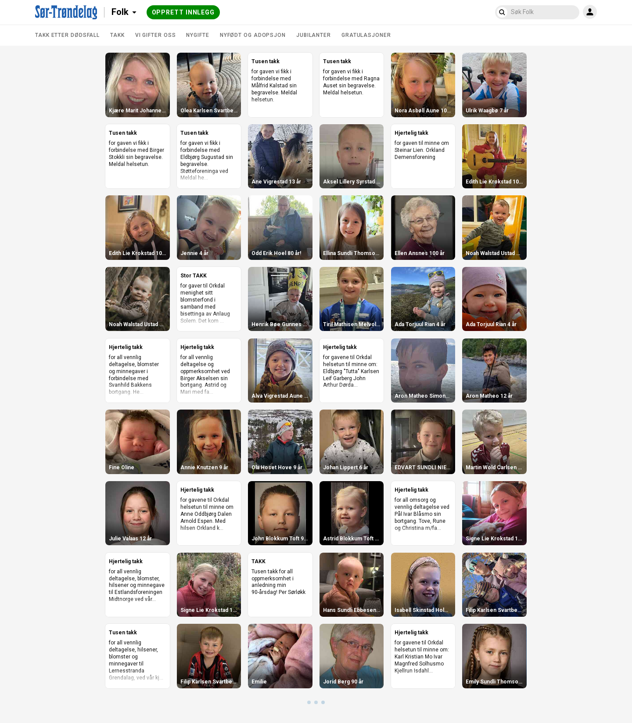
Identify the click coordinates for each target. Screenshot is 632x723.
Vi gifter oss (155, 35)
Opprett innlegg (183, 12)
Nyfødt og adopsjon (253, 35)
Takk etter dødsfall (67, 35)
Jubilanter (313, 35)
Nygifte (197, 35)
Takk (117, 35)
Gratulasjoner (366, 35)
